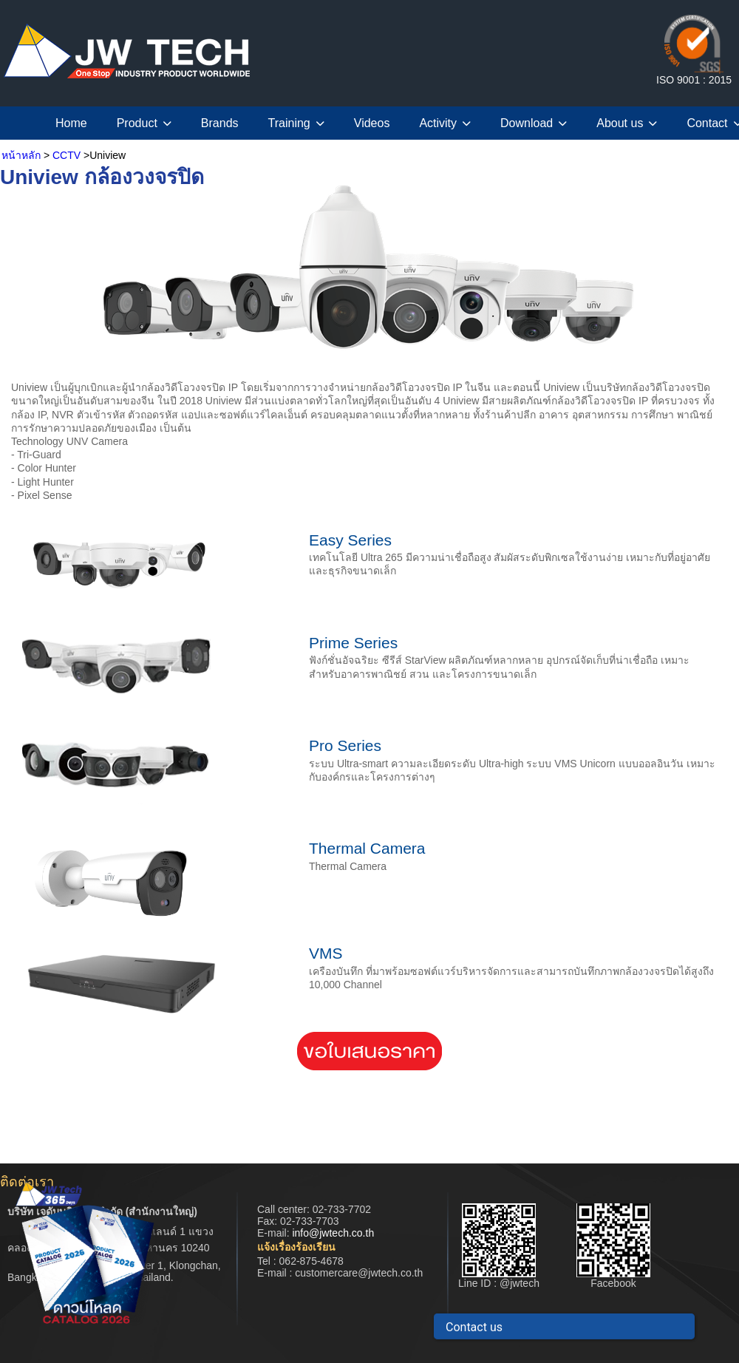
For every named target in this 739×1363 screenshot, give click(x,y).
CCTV (66, 155)
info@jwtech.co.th (333, 1233)
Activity (445, 123)
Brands (220, 123)
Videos (372, 123)
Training (296, 123)
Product (144, 123)
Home (71, 123)
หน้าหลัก (21, 155)
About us (626, 123)
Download (533, 123)
